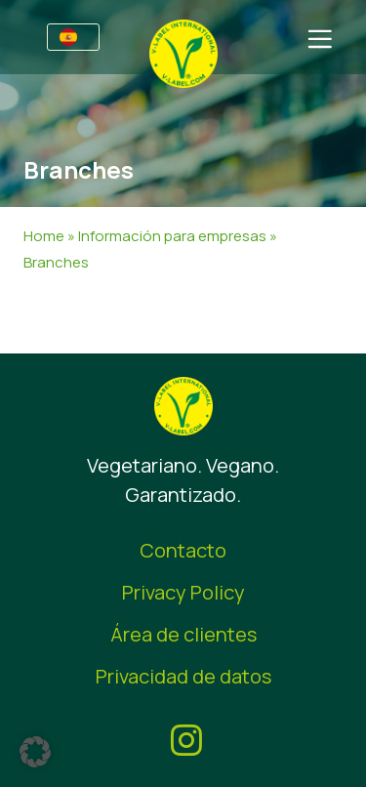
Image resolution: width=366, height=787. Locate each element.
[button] (35, 752)
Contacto (183, 550)
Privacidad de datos (183, 676)
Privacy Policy (183, 592)
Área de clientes (183, 634)
